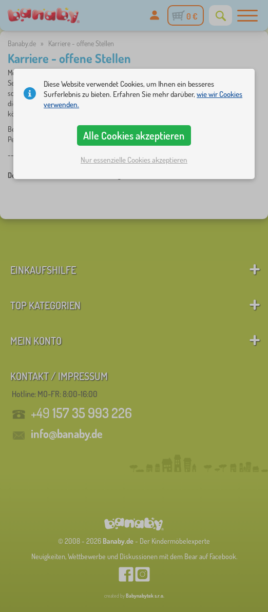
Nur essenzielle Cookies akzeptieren (134, 160)
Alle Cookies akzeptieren (133, 135)
